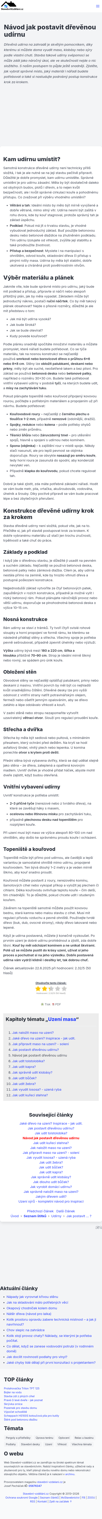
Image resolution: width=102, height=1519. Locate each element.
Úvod (15, 1216)
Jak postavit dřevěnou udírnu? (35, 1050)
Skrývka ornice (13, 1404)
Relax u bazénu (84, 1437)
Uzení (48, 1444)
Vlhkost (62, 1444)
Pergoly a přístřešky (18, 1437)
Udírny (56, 1216)
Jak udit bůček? (24, 1078)
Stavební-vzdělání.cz (36, 1493)
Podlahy (11, 1444)
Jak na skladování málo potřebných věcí (37, 1302)
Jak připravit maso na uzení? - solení (40, 1044)
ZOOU (91, 1497)
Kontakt (42, 1501)
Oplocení (64, 1437)
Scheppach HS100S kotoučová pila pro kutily (31, 1415)
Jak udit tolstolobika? (28, 1061)
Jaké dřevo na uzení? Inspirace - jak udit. (43, 1038)
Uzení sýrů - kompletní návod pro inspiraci (51, 1201)
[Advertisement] (51, 121)
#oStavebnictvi (70, 1497)
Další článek (65, 1211)
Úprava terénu (44, 1437)
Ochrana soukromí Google (21, 1497)
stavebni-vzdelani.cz (50, 1482)
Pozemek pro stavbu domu (20, 1408)
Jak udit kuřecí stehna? (30, 1095)
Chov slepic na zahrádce (26, 1330)
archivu (70, 1474)
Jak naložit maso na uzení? (33, 1033)
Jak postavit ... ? (78, 1216)
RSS (32, 1501)
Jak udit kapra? (24, 1067)
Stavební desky (30, 1444)
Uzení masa (62, 1019)
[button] (97, 6)
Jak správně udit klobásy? (32, 1072)
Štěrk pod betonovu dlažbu (20, 1419)
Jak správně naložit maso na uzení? (51, 1192)
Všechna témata (82, 1444)
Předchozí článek (40, 1211)
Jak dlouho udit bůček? (51, 1182)
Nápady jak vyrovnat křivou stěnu (32, 1297)
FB (83, 1497)
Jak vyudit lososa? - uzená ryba (36, 1089)
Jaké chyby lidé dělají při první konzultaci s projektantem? (51, 1363)
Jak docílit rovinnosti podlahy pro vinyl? (37, 1357)
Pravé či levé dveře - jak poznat (23, 1400)
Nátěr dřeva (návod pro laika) (29, 1314)
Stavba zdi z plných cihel (19, 1396)
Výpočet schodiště (15, 1411)
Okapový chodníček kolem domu (32, 1308)
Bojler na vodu (13, 1392)
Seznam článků (49, 1497)
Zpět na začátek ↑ (60, 1501)
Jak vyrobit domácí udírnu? (51, 1187)
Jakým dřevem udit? (51, 1197)
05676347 (35, 1485)
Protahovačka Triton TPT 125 (21, 1388)
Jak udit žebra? (24, 1084)
